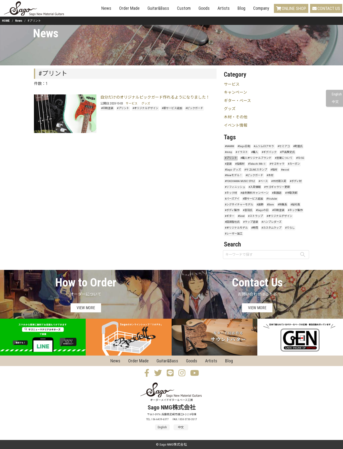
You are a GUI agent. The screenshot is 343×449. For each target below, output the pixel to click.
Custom (184, 8)
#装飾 (260, 204)
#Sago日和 (244, 146)
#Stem (270, 204)
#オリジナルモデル (236, 227)
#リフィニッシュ (235, 187)
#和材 (273, 169)
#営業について (283, 158)
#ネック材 (231, 192)
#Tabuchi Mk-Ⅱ (257, 163)
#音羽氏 (247, 210)
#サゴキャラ (277, 163)
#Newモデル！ (233, 175)
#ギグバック (269, 152)
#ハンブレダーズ (271, 222)
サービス (131, 103)
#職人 (254, 152)
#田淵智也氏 (232, 222)
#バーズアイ (232, 198)
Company (261, 8)
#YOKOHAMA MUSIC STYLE (240, 181)
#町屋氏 (298, 146)
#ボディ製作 (232, 210)
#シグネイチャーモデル (239, 204)
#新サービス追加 (172, 108)
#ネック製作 (295, 210)
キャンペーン (235, 92)
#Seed (241, 216)
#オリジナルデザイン (145, 108)
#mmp (228, 152)
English (337, 94)
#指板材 (240, 163)
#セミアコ (284, 146)
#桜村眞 (295, 204)
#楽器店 (276, 192)
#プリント (123, 108)
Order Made (129, 8)
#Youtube (271, 198)
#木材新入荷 (278, 181)
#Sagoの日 (262, 210)
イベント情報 (235, 125)
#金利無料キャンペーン (254, 192)
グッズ (145, 103)
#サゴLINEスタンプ (255, 169)
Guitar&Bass (158, 8)
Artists (224, 8)
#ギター (229, 216)
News (106, 8)
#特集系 (282, 204)
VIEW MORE (86, 308)
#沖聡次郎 (291, 192)
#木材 (270, 175)
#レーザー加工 (233, 233)
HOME (6, 20)
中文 (335, 102)
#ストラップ (255, 216)
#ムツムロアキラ (264, 146)
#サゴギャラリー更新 (277, 187)
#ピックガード (194, 108)
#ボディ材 (296, 181)
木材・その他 (235, 117)
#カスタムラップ (271, 227)
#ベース (263, 181)
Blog (241, 8)
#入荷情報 (255, 187)
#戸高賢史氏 (287, 152)
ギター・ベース (237, 100)
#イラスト (242, 152)
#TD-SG (300, 158)
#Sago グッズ (233, 169)
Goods (204, 8)
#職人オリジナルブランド (255, 158)
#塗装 (228, 163)
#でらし (290, 227)
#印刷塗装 (107, 108)
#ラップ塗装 (250, 222)
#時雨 (254, 227)
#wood (285, 169)
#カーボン (294, 163)
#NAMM (229, 146)
